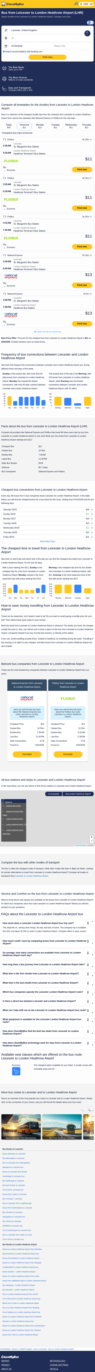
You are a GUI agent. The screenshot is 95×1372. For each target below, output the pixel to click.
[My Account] (75, 4)
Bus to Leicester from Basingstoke (16, 1163)
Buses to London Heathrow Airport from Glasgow (21, 1263)
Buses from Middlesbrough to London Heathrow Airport (24, 1281)
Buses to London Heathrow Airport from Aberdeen (22, 1249)
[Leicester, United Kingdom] (50, 30)
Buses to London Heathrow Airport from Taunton (21, 1330)
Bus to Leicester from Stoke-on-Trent (17, 1235)
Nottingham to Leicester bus (13, 1217)
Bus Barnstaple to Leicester (13, 1158)
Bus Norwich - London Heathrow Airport (18, 1290)
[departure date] (30, 46)
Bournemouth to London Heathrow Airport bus (20, 1254)
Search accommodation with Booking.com (23, 52)
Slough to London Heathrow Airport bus (18, 1321)
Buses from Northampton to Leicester (17, 1208)
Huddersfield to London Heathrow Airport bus (20, 1267)
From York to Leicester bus (13, 1239)
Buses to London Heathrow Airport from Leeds (20, 1276)
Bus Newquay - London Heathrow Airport (18, 1285)
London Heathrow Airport (78, 794)
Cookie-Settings (59, 1365)
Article (54, 1369)
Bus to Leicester (40, 1349)
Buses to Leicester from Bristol (14, 1172)
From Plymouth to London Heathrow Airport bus (21, 1299)
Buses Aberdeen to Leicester (13, 1154)
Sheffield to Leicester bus (12, 1226)
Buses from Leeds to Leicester (14, 1194)
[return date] (72, 46)
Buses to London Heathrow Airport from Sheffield (21, 1317)
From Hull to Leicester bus (12, 1190)
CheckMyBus (5, 1349)
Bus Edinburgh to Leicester (13, 1181)
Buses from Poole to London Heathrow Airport (20, 1303)
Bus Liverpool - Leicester (12, 1199)
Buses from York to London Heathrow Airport (20, 1335)
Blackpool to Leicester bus (12, 1167)
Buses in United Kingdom (22, 1349)
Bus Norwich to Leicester (12, 1212)
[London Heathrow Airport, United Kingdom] (50, 38)
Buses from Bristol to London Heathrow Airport (20, 1258)
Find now (82, 169)
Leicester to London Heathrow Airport (31, 876)
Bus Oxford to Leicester (11, 1221)
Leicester (53, 794)
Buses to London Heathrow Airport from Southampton (23, 1326)
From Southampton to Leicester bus (16, 1230)
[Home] (36, 4)
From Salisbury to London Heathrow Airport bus (21, 1312)
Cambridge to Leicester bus (13, 1176)
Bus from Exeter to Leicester (13, 1185)
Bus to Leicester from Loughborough (17, 1203)
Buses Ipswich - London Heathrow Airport (18, 1272)
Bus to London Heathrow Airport (61, 1349)
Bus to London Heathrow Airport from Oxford (20, 1294)
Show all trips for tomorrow (47, 332)
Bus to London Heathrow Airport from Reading (20, 1308)
